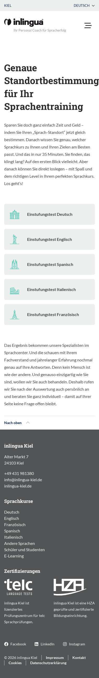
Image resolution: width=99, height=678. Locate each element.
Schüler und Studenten (24, 549)
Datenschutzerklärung (48, 663)
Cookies (15, 663)
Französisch (15, 524)
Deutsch (84, 5)
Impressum (55, 657)
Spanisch (12, 530)
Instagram (74, 644)
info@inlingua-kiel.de (23, 479)
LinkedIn (44, 644)
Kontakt (79, 657)
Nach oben (17, 422)
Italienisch (13, 536)
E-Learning (14, 555)
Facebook (15, 644)
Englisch (11, 518)
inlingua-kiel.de (18, 485)
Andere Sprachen (19, 543)
